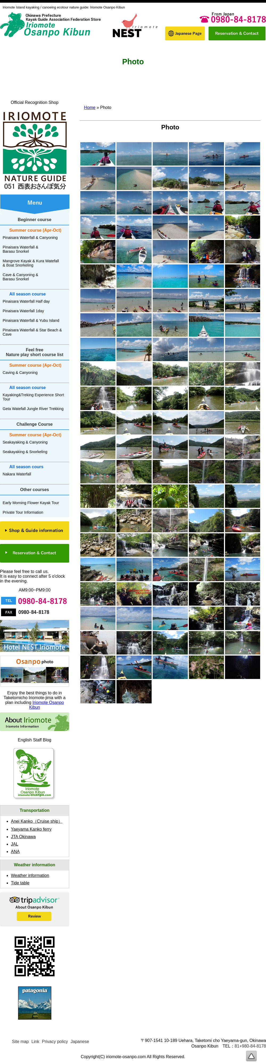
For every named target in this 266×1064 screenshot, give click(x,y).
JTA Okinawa (23, 836)
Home (89, 107)
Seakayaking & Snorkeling (25, 452)
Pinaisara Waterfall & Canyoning (30, 237)
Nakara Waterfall (17, 474)
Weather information (30, 875)
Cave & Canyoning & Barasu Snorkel (20, 277)
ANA (15, 851)
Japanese (79, 1041)
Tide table (20, 883)
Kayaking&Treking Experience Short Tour (33, 397)
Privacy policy (55, 1041)
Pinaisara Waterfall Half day (26, 301)
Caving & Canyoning (20, 372)
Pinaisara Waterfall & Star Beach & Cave (32, 332)
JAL (14, 844)
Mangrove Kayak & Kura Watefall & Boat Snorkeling (31, 263)
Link (35, 1041)
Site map (20, 1041)
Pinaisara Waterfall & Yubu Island (31, 320)
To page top (251, 1056)
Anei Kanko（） (37, 821)
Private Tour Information (23, 512)
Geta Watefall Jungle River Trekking (33, 409)
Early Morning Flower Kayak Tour (31, 503)
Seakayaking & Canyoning (25, 442)
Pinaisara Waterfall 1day (23, 311)
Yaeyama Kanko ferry (31, 829)
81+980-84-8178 (250, 1046)
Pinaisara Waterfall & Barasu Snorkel (20, 249)
